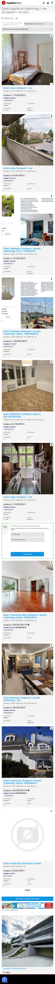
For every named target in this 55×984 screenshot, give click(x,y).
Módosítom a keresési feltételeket (28, 899)
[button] (4, 979)
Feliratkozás (27, 554)
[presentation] (27, 546)
